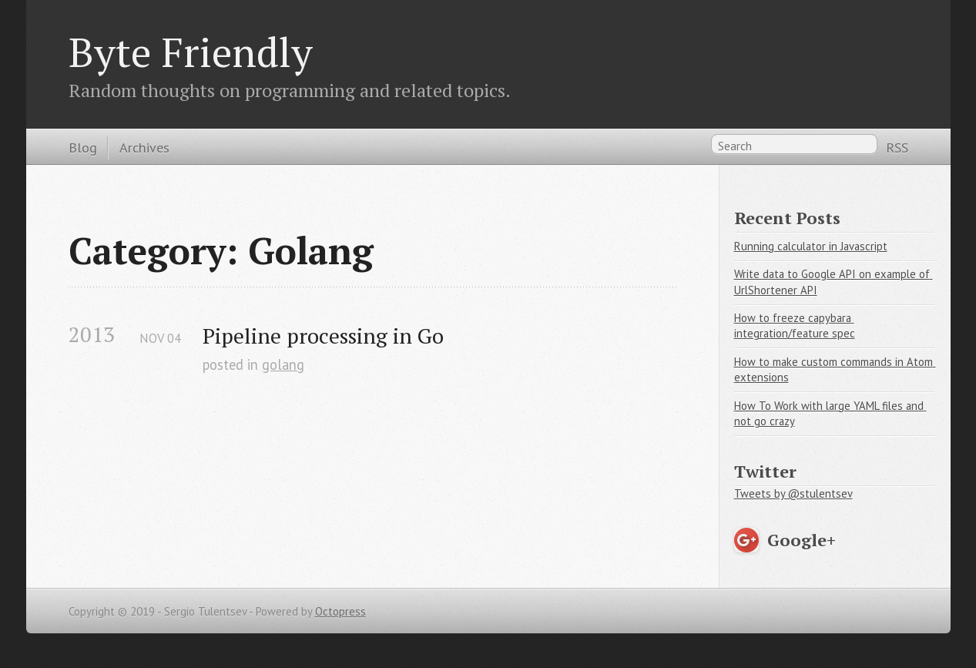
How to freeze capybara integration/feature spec (794, 326)
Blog (83, 147)
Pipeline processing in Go (323, 335)
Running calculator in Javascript (810, 246)
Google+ (801, 540)
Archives (144, 147)
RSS (897, 147)
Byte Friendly (191, 52)
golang (283, 364)
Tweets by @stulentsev (793, 493)
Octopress (340, 611)
